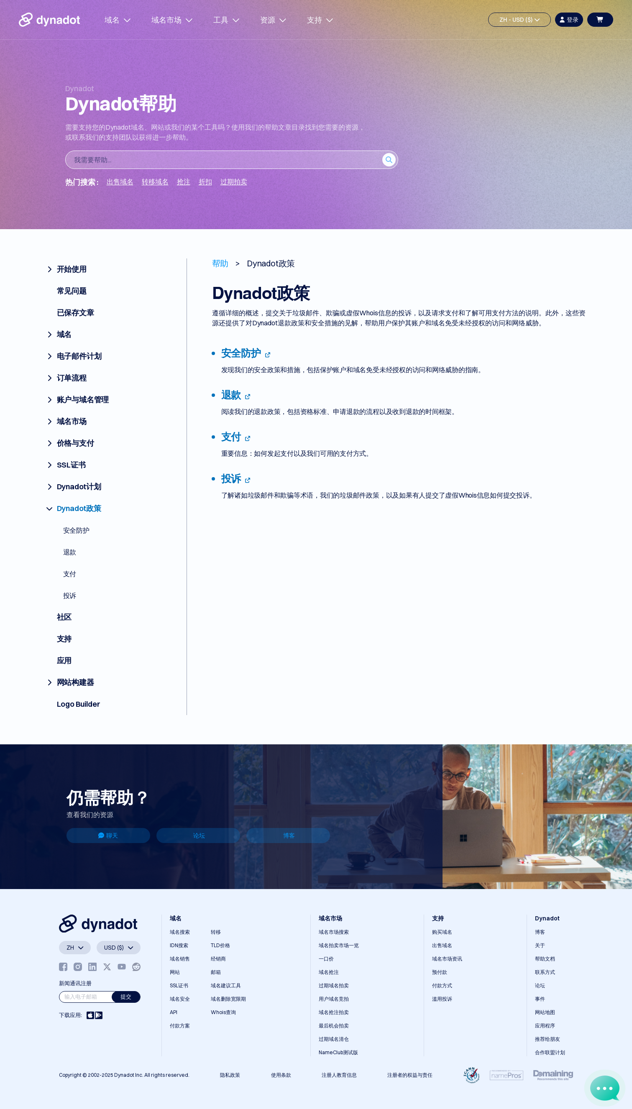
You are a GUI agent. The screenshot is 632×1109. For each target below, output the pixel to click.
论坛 (199, 835)
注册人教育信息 (339, 1075)
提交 (125, 996)
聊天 (108, 835)
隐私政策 (230, 1075)
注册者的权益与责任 (409, 1075)
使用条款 (281, 1075)
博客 (289, 835)
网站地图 (545, 1012)
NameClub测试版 (338, 1052)
